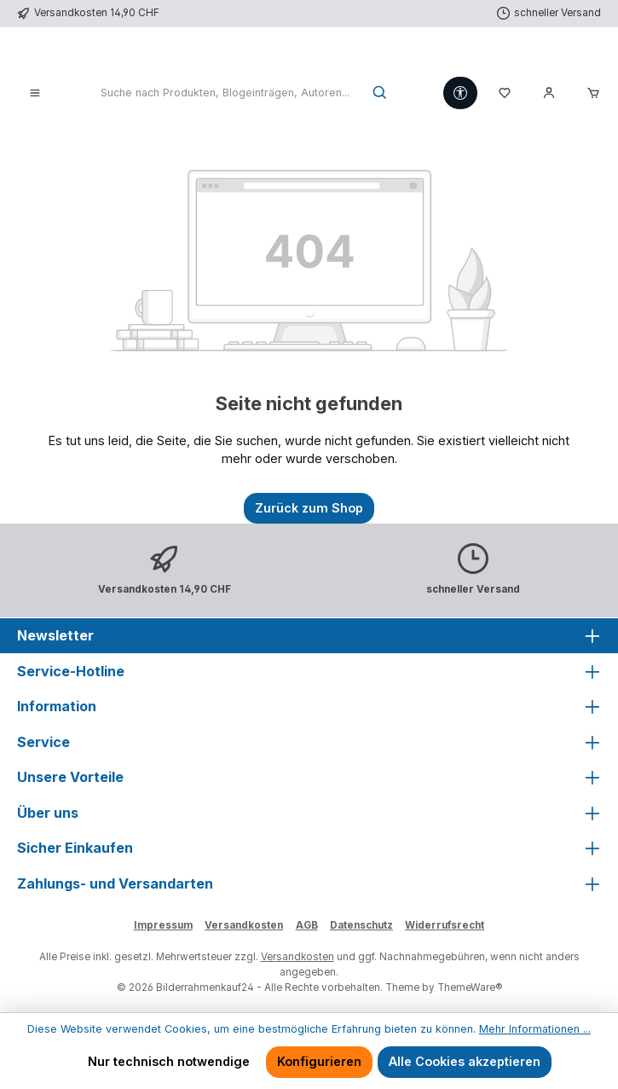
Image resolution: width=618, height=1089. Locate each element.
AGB (307, 925)
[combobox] (224, 94)
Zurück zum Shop (309, 508)
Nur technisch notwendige (169, 1061)
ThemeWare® (469, 987)
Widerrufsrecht (444, 925)
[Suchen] (380, 94)
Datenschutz (361, 925)
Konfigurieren (319, 1061)
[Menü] (35, 94)
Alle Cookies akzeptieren (464, 1061)
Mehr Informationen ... (535, 1028)
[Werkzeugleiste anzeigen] (460, 93)
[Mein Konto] (549, 94)
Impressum (163, 925)
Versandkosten (244, 925)
